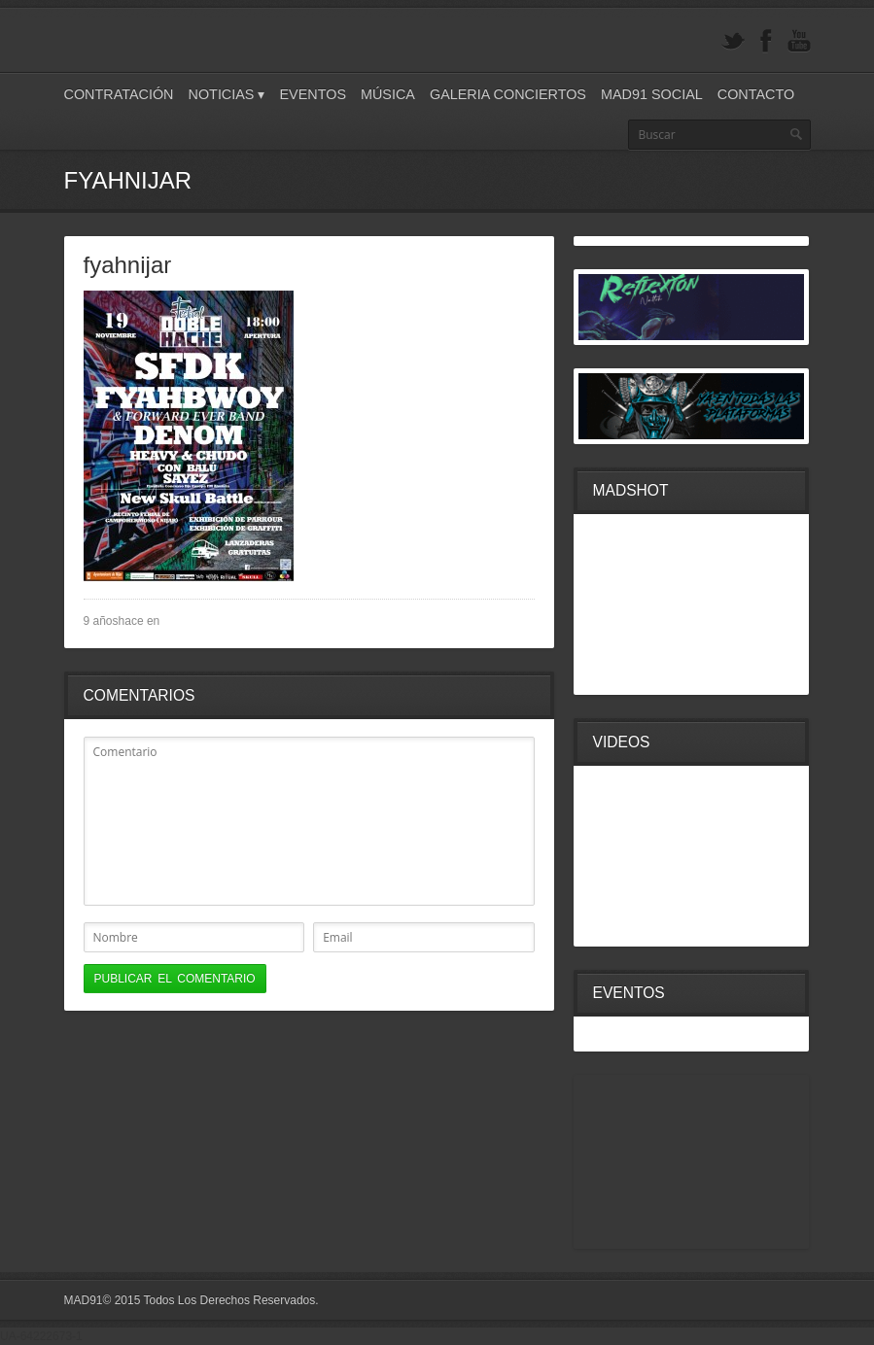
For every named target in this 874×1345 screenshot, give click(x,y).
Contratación (119, 94)
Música (388, 94)
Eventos (312, 94)
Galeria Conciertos (508, 94)
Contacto (755, 94)
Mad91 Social (652, 94)
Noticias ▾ (227, 94)
